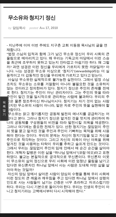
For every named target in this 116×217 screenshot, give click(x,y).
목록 (4, 109)
